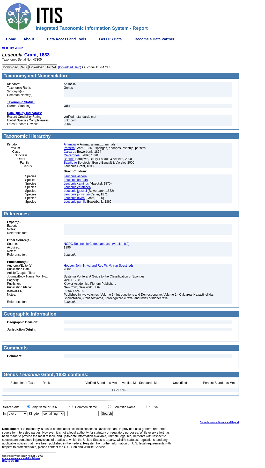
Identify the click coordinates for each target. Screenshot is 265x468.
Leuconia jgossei (75, 191)
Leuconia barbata (76, 180)
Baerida (69, 159)
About (29, 39)
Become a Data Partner (154, 39)
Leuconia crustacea (77, 187)
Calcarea (70, 151)
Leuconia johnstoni (77, 194)
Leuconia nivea (74, 198)
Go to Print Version (12, 48)
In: (4, 413)
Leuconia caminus (76, 183)
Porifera (69, 148)
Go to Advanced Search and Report (219, 422)
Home (11, 39)
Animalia (70, 144)
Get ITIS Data (110, 39)
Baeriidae (70, 162)
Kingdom (35, 413)
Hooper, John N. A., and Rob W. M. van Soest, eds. (99, 265)
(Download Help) (69, 67)
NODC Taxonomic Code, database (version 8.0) (96, 244)
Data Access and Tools (66, 39)
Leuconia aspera (75, 176)
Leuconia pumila (75, 201)
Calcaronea (71, 155)
